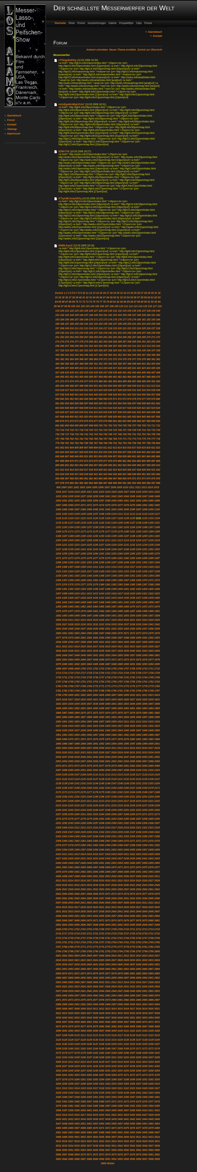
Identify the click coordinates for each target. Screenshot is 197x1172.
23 (128, 293)
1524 (151, 620)
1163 (126, 527)
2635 (83, 911)
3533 (64, 1145)
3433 (77, 1119)
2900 (145, 977)
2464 (77, 867)
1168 (157, 527)
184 (158, 319)
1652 (101, 655)
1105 (83, 514)
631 (86, 412)
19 (114, 293)
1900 (58, 721)
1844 (132, 703)
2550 (83, 889)
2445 (64, 863)
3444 (145, 1119)
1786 (89, 690)
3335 (101, 1092)
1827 (132, 699)
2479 (64, 871)
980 (72, 483)
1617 (95, 646)
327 (105, 350)
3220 (126, 1061)
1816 (64, 699)
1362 (95, 580)
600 (149, 403)
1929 (132, 726)
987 (105, 483)
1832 (58, 703)
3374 (132, 1101)
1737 (101, 677)
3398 (70, 1110)
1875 (114, 712)
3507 (114, 1137)
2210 (83, 801)
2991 (77, 1004)
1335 (138, 571)
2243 (77, 810)
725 (115, 430)
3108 (64, 1035)
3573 (101, 1154)
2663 (151, 916)
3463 (157, 1123)
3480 (157, 1128)
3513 (151, 1137)
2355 (138, 836)
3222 (138, 1061)
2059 (95, 761)
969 (125, 478)
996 (149, 483)
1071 (83, 505)
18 (111, 293)
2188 (157, 792)
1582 (89, 637)
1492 (58, 615)
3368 (95, 1101)
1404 (145, 589)
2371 (132, 841)
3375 (138, 1101)
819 (144, 447)
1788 (101, 690)
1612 (64, 646)
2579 (157, 894)
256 (81, 337)
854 (100, 456)
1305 (58, 567)
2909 (95, 982)
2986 (151, 999)
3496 (151, 1132)
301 (86, 346)
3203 (126, 1057)
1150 (151, 522)
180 (139, 319)
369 (96, 359)
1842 (120, 703)
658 (110, 416)
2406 (138, 849)
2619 (89, 907)
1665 (77, 659)
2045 (114, 757)
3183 (108, 1052)
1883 (58, 717)
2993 (89, 1004)
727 (125, 430)
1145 (120, 522)
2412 (70, 854)
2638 (101, 911)
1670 (108, 659)
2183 (126, 792)
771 (125, 438)
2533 (83, 885)
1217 (145, 540)
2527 (151, 880)
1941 (101, 730)
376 (129, 359)
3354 (114, 1097)
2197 (108, 796)
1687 (108, 664)
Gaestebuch (14, 115)
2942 (89, 991)
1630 (70, 650)
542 (81, 394)
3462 (151, 1123)
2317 (114, 827)
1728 (151, 673)
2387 (126, 845)
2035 (157, 752)
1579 (70, 637)
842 (149, 452)
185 (57, 323)
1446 (89, 602)
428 (62, 372)
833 (105, 452)
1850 (64, 708)
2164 (114, 788)
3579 (138, 1154)
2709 (120, 929)
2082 (132, 765)
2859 (101, 969)
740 (81, 434)
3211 (70, 1061)
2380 (83, 845)
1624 (138, 646)
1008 (113, 487)
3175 (58, 1052)
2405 (132, 849)
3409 (138, 1110)
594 (120, 403)
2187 (151, 792)
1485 (120, 611)
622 (149, 408)
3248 (89, 1070)
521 (86, 390)
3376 (145, 1101)
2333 (108, 832)
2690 (108, 924)
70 (77, 301)
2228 (89, 805)
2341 (157, 832)
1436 (132, 597)
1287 (157, 558)
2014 (132, 748)
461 (115, 376)
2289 (151, 818)
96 (58, 306)
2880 (126, 973)
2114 (120, 774)
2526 (145, 880)
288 (129, 341)
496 (72, 385)
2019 (58, 752)
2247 (101, 810)
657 (105, 416)
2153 (151, 783)
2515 (77, 880)
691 (57, 425)
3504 (95, 1137)
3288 (126, 1079)
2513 (64, 880)
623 (153, 408)
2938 (64, 991)
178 (129, 319)
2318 (120, 827)
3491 (120, 1132)
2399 (95, 849)
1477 (70, 611)
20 (118, 293)
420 (129, 368)
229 (57, 332)
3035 (138, 1013)
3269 (114, 1075)
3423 (120, 1114)
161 (153, 315)
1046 (138, 496)
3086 (138, 1026)
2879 (120, 973)
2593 (138, 898)
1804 (95, 695)
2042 (95, 757)
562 (72, 399)
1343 (83, 575)
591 (105, 403)
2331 (95, 832)
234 (81, 332)
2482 (83, 871)
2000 (151, 743)
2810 (114, 955)
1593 (157, 637)
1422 (151, 593)
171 (96, 319)
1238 (64, 549)
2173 (64, 792)
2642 (126, 911)
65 (59, 301)
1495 (77, 615)
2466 (89, 867)
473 (67, 381)
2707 (108, 929)
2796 (132, 951)
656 (100, 416)
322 (81, 350)
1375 (70, 584)
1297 (114, 562)
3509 (126, 1137)
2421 (126, 854)
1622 (126, 646)
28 (145, 293)
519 (76, 390)
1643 (151, 650)
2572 (114, 894)
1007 (107, 487)
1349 (120, 575)
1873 (101, 712)
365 (76, 359)
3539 (101, 1145)
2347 (89, 836)
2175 (77, 792)
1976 (108, 739)
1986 (64, 743)
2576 (138, 894)
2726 (120, 933)
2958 (83, 995)
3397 (64, 1110)
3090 (58, 1030)
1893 (120, 717)
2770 (77, 946)
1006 (101, 487)
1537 (126, 624)
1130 (132, 518)
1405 (151, 589)
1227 (101, 544)
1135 (58, 522)
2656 (108, 916)
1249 (132, 549)
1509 (58, 620)
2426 (157, 854)
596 (129, 403)
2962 (108, 995)
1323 (64, 571)
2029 (120, 752)
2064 (126, 761)
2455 (126, 863)
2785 (64, 951)
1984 (157, 739)
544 (91, 394)
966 (110, 478)
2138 (58, 783)
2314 (95, 827)
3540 (108, 1145)
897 (96, 465)
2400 (101, 849)
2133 (132, 779)
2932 (132, 986)
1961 (120, 735)
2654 (95, 916)
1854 (89, 708)
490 (149, 381)
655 (96, 416)
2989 (64, 1004)
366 (81, 359)
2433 (95, 858)
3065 (114, 1022)
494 (62, 385)
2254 (145, 810)
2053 (58, 761)
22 (125, 293)
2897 (126, 977)
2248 (108, 810)
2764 (145, 942)
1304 (157, 562)
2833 (151, 960)
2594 (145, 898)
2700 (64, 929)
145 (76, 315)
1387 (145, 584)
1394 (83, 589)
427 (57, 372)
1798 (58, 695)
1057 (101, 500)
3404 (108, 1110)
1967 (157, 735)
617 (125, 408)
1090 (95, 509)
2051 (151, 757)
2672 (101, 920)
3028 (95, 1013)
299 (76, 346)
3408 (132, 1110)
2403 (120, 849)
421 (134, 368)
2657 (114, 916)
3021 (157, 1008)
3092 (70, 1030)
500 (91, 385)
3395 (157, 1105)
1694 (151, 664)
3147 (95, 1044)
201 (134, 323)
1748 (64, 681)
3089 (157, 1026)
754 (149, 434)
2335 (120, 832)
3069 (138, 1022)
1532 (95, 624)
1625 (145, 646)
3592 (114, 1159)
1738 (108, 677)
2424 (145, 854)
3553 (83, 1150)
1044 (126, 496)
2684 (70, 924)
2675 (120, 920)
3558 (114, 1150)
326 (100, 350)
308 (120, 346)
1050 (58, 500)
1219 (157, 540)
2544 (151, 885)
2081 (126, 765)
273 (57, 341)
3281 (83, 1079)
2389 (138, 845)
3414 (64, 1114)
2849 (145, 964)
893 (76, 465)
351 (115, 355)
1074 (101, 505)
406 (62, 368)
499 (86, 385)
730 (139, 430)
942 (100, 474)
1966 (151, 735)
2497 (70, 876)
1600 (95, 642)
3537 (89, 1145)
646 (158, 412)
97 (62, 306)
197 (115, 323)
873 (86, 461)
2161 (95, 788)
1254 (58, 553)
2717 (64, 933)
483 (115, 381)
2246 (95, 810)
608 (81, 408)
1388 (151, 584)
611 (96, 408)
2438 (126, 858)
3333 (89, 1092)
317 (57, 350)
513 (153, 385)
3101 (126, 1030)
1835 (77, 703)
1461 (77, 606)
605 (67, 408)
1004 (88, 487)
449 (57, 376)
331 (125, 350)
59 (145, 297)
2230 (101, 805)
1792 (126, 690)
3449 (70, 1123)
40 (80, 297)
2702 (77, 929)
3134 (120, 1039)
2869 (58, 973)
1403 (138, 589)
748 (120, 434)
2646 (151, 911)
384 (62, 363)
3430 (58, 1119)
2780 (138, 946)
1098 (145, 509)
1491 (157, 611)
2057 (83, 761)
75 (94, 301)
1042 (114, 496)
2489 (126, 871)
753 (144, 434)
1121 (77, 518)
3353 (108, 1097)
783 (76, 443)
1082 (151, 505)
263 (115, 337)
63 (159, 297)
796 (139, 443)
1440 (157, 597)
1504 (132, 615)
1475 (58, 611)
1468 (120, 606)
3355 (120, 1097)
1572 (132, 633)
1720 (101, 673)
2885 (157, 973)
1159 (101, 527)
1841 (114, 703)
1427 (77, 597)
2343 (64, 836)
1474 (157, 606)
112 (131, 306)
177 (125, 319)
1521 (132, 620)
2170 (151, 788)
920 (100, 469)
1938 (83, 730)
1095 (126, 509)
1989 (83, 743)
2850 (151, 964)
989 (115, 483)
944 (110, 474)
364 (72, 359)
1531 (89, 624)
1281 (120, 558)
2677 (132, 920)
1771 (101, 686)
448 (158, 372)
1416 (114, 593)
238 (100, 332)
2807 (95, 955)
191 (86, 323)
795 (134, 443)
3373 (126, 1101)
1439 (151, 597)
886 (149, 461)
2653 (89, 916)
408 (72, 368)
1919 (70, 726)
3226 (58, 1066)
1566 (95, 633)
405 (57, 368)
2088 (64, 770)
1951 (58, 735)
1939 (89, 730)
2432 (89, 858)
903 (125, 465)
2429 (70, 858)
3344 (157, 1092)
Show (72, 23)
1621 (120, 646)
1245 (108, 549)
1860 (126, 708)
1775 (126, 686)
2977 (95, 999)
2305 (145, 823)
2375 (157, 841)
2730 (145, 933)
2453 (114, 863)
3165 (101, 1048)
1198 (132, 536)
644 (149, 412)
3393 (145, 1105)
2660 (132, 916)
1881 (151, 712)
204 (149, 323)
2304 (138, 823)
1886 (77, 717)
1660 (151, 655)
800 (158, 443)
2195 (95, 796)
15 (101, 293)
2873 (83, 973)
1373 (58, 584)
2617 (77, 907)
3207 (151, 1057)
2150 (132, 783)
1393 (77, 589)
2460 (157, 863)
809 (96, 447)
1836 (83, 703)
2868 (157, 969)
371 (105, 359)
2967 (138, 995)
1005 (94, 487)
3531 (157, 1141)
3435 (89, 1119)
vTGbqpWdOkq (67, 60)
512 (149, 385)
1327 (89, 571)
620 (139, 408)
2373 (145, 841)
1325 (77, 571)
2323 (151, 827)
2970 (157, 995)
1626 (151, 646)
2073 (77, 765)
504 (110, 385)
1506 (145, 615)
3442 (132, 1119)
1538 (132, 624)
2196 (101, 796)
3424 (126, 1114)
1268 (145, 553)
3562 (138, 1150)
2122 (64, 779)
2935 (151, 986)
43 (90, 297)
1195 (114, 536)
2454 (120, 863)
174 (110, 319)
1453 (132, 602)
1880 (145, 712)
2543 (145, 885)
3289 (132, 1079)
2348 (95, 836)
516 (62, 390)
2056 (77, 761)
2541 (132, 885)
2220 (145, 801)
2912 (114, 982)
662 (129, 416)
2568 (89, 894)
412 (91, 368)
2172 (58, 792)
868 (62, 461)
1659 (145, 655)
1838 (95, 703)
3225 (157, 1061)
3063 (101, 1022)
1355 (157, 575)
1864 (151, 708)
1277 (95, 558)
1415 (108, 593)
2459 (151, 863)
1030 (145, 491)
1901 (64, 721)
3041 (70, 1017)
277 (76, 341)
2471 (120, 867)
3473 (114, 1128)
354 (129, 355)
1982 (145, 739)
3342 (145, 1092)
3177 (70, 1052)
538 (62, 394)
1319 (145, 567)
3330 (70, 1092)
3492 (126, 1132)
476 (81, 381)
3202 (120, 1057)
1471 (138, 606)
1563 (77, 633)
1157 (89, 527)
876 (100, 461)
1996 (126, 743)
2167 (132, 788)
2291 (58, 823)
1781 (58, 690)
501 (96, 385)
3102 (132, 1030)
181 (144, 319)
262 (110, 337)
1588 (126, 637)
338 (158, 350)
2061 (108, 761)
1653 (108, 655)
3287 (120, 1079)
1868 (70, 712)
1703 (101, 668)
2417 (101, 854)
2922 (70, 986)
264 (120, 337)
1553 (120, 628)
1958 (101, 735)
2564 (64, 894)
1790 (114, 690)
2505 (120, 876)
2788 (83, 951)
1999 (145, 743)
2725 (114, 933)
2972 (64, 999)
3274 (145, 1075)
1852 (77, 708)
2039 (77, 757)
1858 (114, 708)
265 (125, 337)
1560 (58, 633)
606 (72, 408)
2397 (83, 849)
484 (120, 381)
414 (100, 368)
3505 (101, 1137)
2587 (101, 898)
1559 (157, 628)
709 (144, 425)
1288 (58, 562)
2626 (132, 907)
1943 (114, 730)
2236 (138, 805)
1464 (95, 606)
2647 (157, 911)
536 (158, 390)
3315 (83, 1088)
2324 (157, 827)
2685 (77, 924)
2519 (101, 880)
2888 (70, 977)
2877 (108, 973)
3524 (114, 1141)
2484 (95, 871)
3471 (101, 1128)
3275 (151, 1075)
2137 (157, 779)
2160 (89, 788)
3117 (120, 1035)
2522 (120, 880)
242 (120, 332)
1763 (157, 681)
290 (139, 341)
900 (110, 465)
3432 (70, 1119)
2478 (58, 871)
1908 (108, 721)
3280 (77, 1079)
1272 (64, 558)
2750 (58, 942)
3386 (101, 1105)
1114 (138, 514)
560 (62, 399)
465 (134, 376)
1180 (126, 531)
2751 (64, 942)
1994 (114, 743)
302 (91, 346)
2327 (70, 832)
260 (100, 337)
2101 (145, 770)
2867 (151, 969)
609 (86, 408)
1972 (83, 739)
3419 (95, 1114)
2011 (114, 748)
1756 (114, 681)
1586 (114, 637)
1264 (120, 553)
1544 (64, 628)
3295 (64, 1083)
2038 (70, 757)
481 (105, 381)
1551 (108, 628)
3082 (114, 1026)
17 (107, 293)
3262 (70, 1075)
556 (149, 394)
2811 (120, 955)
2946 (114, 991)
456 (91, 376)
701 (105, 425)
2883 (145, 973)
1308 (77, 567)
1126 (108, 518)
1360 (83, 580)
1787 (95, 690)
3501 (77, 1137)
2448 (83, 863)
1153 (64, 527)
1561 (64, 633)
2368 (114, 841)
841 (144, 452)
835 (115, 452)
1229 (114, 544)
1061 (126, 500)
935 (67, 474)
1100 (157, 509)
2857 (89, 969)
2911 (108, 982)
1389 (157, 584)
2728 (132, 933)
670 (62, 421)
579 (153, 399)
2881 (132, 973)
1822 (101, 699)
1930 (138, 726)
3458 (126, 1123)
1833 (64, 703)
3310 (157, 1083)
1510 (64, 620)
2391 (151, 845)
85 (128, 301)
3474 (120, 1128)
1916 (157, 721)
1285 (145, 558)
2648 (58, 916)
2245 (89, 810)
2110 (95, 774)
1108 (101, 514)
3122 (151, 1035)
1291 (77, 562)
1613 (70, 646)
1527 (64, 624)
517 (67, 390)
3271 (126, 1075)
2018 (157, 748)
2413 (77, 854)
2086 (157, 765)
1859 (120, 708)
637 (115, 412)
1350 (126, 575)
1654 (114, 655)
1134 (157, 518)
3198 (95, 1057)
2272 (151, 814)
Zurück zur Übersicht (149, 49)
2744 (126, 938)
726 (120, 430)
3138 (145, 1039)
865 (153, 456)
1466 (108, 606)
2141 (77, 783)
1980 (132, 739)
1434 (120, 597)
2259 (70, 814)
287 (125, 341)
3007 (70, 1008)
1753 (95, 681)
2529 (58, 885)
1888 (89, 717)
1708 (132, 668)
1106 (89, 514)
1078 (126, 505)
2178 (95, 792)
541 (76, 394)
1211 (108, 540)
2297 (95, 823)
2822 (83, 960)
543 (86, 394)
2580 (58, 898)
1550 (101, 628)
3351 (95, 1097)
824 (62, 452)
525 (105, 390)
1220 (58, 544)
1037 (83, 496)
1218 (151, 540)
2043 (101, 757)
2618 (83, 907)
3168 (120, 1048)
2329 (83, 832)
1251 (145, 549)
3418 (89, 1114)
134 (129, 310)
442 (129, 372)
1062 (132, 500)
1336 (145, 571)
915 (76, 469)
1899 (157, 717)
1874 (108, 712)
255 (76, 337)
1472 (145, 606)
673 (76, 421)
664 (139, 416)
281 (96, 341)
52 (121, 297)
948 (129, 474)
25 (135, 293)
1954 (77, 735)
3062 (95, 1022)
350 (110, 355)
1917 (58, 726)
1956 (89, 735)
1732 (70, 677)
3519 (83, 1141)
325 (96, 350)
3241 (151, 1066)
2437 (120, 858)
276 (72, 341)
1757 (120, 681)
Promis (81, 23)
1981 (138, 739)
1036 (77, 496)
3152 (126, 1044)
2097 (120, 770)
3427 (145, 1114)
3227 (64, 1066)
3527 (132, 1141)
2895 (114, 977)
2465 (83, 867)
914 (72, 469)
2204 (151, 796)
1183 (145, 531)
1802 (83, 695)
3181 (95, 1052)
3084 (126, 1026)
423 (144, 368)
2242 (70, 810)
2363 (83, 841)
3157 (157, 1044)
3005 (58, 1008)
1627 (157, 646)
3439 (114, 1119)
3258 (151, 1070)
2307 (157, 823)
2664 (157, 916)
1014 (150, 487)
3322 (126, 1088)
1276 (89, 558)
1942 (108, 730)
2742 (114, 938)
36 (66, 297)
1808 (120, 695)
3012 (101, 1008)
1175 (95, 531)
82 (118, 301)
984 (91, 483)
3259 (157, 1070)
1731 (64, 677)
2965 (126, 995)
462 (120, 376)
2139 (64, 783)
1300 (132, 562)
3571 (89, 1154)
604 (62, 408)
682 (120, 421)
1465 (101, 606)
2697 (151, 924)
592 (110, 403)
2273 (157, 814)
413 (96, 368)
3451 (83, 1123)
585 (76, 403)
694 (72, 425)
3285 (108, 1079)
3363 (64, 1101)
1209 (95, 540)
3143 (70, 1044)
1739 (114, 677)
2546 (58, 889)
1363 (101, 580)
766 (100, 438)
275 (67, 341)
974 (149, 478)
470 (158, 376)
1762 (151, 681)
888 (158, 461)
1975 (101, 739)
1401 (126, 589)
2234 (126, 805)
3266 (95, 1075)
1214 (126, 540)
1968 (58, 739)
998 (158, 483)
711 (153, 425)
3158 (58, 1048)
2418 (108, 854)
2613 (157, 902)
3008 (77, 1008)
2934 (145, 986)
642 (139, 412)
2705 (95, 929)
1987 (70, 743)
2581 (64, 898)
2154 (157, 783)
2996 (108, 1004)
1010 (125, 487)
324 (91, 350)
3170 (132, 1048)
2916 (138, 982)
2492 (145, 871)
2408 (151, 849)
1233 (138, 544)
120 (62, 310)
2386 (120, 845)
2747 (145, 938)
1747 (58, 681)
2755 (89, 942)
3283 (95, 1079)
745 (105, 434)
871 (76, 461)
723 (105, 430)
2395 (70, 849)
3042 (77, 1017)
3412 (157, 1110)
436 (100, 372)
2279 (89, 818)
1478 (77, 611)
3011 (95, 1008)
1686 (101, 664)
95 (55, 306)
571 (115, 399)
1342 (77, 575)
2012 (120, 748)
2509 (145, 876)
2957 (77, 995)
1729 (157, 673)
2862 (120, 969)
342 (72, 355)
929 (144, 469)
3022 (58, 1013)
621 (144, 408)
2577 (145, 894)
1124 (95, 518)
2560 (145, 889)
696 (81, 425)
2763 (138, 942)
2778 (126, 946)
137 (144, 310)
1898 (151, 717)
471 (57, 381)
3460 (138, 1123)
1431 (101, 597)
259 (96, 337)
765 (96, 438)
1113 (132, 514)
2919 (157, 982)
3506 (108, 1137)
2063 (120, 761)
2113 (114, 774)
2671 (95, 920)
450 (62, 376)
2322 (145, 827)
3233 (101, 1066)
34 (59, 297)
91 (149, 301)
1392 (70, 589)
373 (115, 359)
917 (86, 469)
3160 (70, 1048)
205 (153, 323)
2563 (58, 894)
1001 (70, 487)
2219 (138, 801)
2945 (108, 991)
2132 (126, 779)
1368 (132, 580)
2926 (95, 986)
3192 (58, 1057)
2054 (64, 761)
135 (134, 310)
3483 (70, 1132)
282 (100, 341)
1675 (138, 659)
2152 (145, 783)
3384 (89, 1105)
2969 (151, 995)
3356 (126, 1097)
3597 (145, 1159)
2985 (145, 999)
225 (144, 328)
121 (67, 310)
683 (125, 421)
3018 (138, 1008)
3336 (108, 1092)
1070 (77, 505)
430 (72, 372)
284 (110, 341)
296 (62, 346)
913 (67, 469)
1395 (89, 589)
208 (62, 328)
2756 (95, 942)
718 (81, 430)
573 (125, 399)
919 (96, 469)
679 (105, 421)
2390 (145, 845)
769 (115, 438)
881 (125, 461)
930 (149, 469)
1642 (145, 650)
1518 (114, 620)
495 (67, 385)
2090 (77, 770)
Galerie (113, 23)
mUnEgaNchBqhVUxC (71, 104)
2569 (95, 894)
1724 (126, 673)
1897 (145, 717)
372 (110, 359)
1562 (70, 633)
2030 (126, 752)
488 (139, 381)
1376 (77, 584)
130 (110, 310)
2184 (132, 792)
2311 (77, 827)
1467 (114, 606)
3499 (64, 1137)
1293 (89, 562)
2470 (114, 867)
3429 (157, 1114)
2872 (77, 973)
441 (125, 372)
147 (86, 315)
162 (158, 315)
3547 (151, 1145)
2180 (108, 792)
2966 (132, 995)
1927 (120, 726)
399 (134, 363)
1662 (58, 659)
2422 (132, 854)
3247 (83, 1070)
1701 (89, 668)
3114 (101, 1035)
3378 (157, 1101)
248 (149, 332)
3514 (157, 1137)
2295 (83, 823)
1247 (120, 549)
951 (144, 474)
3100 (120, 1030)
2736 (77, 938)
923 (115, 469)
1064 (145, 500)
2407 (145, 849)
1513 (83, 620)
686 (139, 421)
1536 (120, 624)
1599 (89, 642)
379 (144, 359)
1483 (108, 611)
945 (115, 474)
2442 (151, 858)
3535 (77, 1145)
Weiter (111, 1163)
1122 (83, 518)
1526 (58, 624)
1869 (77, 712)
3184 (114, 1052)
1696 (58, 668)
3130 (95, 1039)
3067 (126, 1022)
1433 (114, 597)
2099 (132, 770)
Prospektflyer (126, 23)
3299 (89, 1083)
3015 (120, 1008)
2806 (89, 955)
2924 (83, 986)
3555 (95, 1150)
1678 (157, 659)
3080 (101, 1026)
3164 (95, 1048)
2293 (70, 823)
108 (111, 306)
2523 (126, 880)
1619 (108, 646)
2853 (64, 969)
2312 (83, 827)
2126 (89, 779)
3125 (64, 1039)
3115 (108, 1035)
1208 (89, 540)
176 (120, 319)
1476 (64, 611)
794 (129, 443)
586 (81, 403)
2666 (64, 920)
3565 (157, 1150)
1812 (145, 695)
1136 (64, 522)
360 (158, 355)
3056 (58, 1022)
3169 (126, 1048)
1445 (83, 602)
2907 (83, 982)
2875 (95, 973)
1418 (126, 593)
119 (57, 310)
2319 (126, 827)
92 (152, 301)
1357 (64, 580)
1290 (70, 562)
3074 (64, 1026)
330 (120, 350)
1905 (89, 721)
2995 (101, 1004)
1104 (77, 514)
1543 (58, 628)
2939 (70, 991)
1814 (157, 695)
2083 (138, 765)
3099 (114, 1030)
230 (62, 332)
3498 (58, 1137)
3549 (58, 1150)
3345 (58, 1097)
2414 (83, 854)
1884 (64, 717)
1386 (138, 584)
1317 (132, 567)
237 (96, 332)
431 (76, 372)
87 (135, 301)
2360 (64, 841)
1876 (120, 712)
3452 (89, 1123)
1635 (101, 650)
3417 (83, 1114)
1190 (83, 536)
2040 (83, 757)
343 (76, 355)
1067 (58, 505)
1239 (70, 549)
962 (91, 478)
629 (76, 412)
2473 (132, 867)
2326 (64, 832)
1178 (114, 531)
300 (81, 346)
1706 (120, 668)
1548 (89, 628)
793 (125, 443)
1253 (157, 549)
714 (62, 430)
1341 (70, 575)
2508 (138, 876)
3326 (151, 1088)
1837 (89, 703)
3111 (83, 1035)
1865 (157, 708)
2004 (70, 748)
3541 (114, 1145)
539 (67, 394)
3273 (138, 1075)
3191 (157, 1052)
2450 (95, 863)
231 (67, 332)
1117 (157, 514)
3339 (126, 1092)
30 (152, 293)
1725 (132, 673)
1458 (58, 606)
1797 (157, 690)
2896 (120, 977)
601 (153, 403)
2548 (70, 889)
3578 (132, 1154)
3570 (83, 1154)
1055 (89, 500)
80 (111, 301)
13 (94, 293)
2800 (157, 951)
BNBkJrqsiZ (65, 245)
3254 (126, 1070)
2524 (132, 880)
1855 (95, 708)
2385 (114, 845)
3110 (77, 1035)
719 (86, 430)
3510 (132, 1137)
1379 (95, 584)
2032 (138, 752)
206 (158, 323)
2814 (138, 955)
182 (149, 319)
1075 (108, 505)
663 (134, 416)
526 (110, 390)
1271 (58, 558)
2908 (89, 982)
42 (87, 297)
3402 (95, 1110)
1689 (120, 664)
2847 (132, 964)
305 (105, 346)
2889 (77, 977)
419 (125, 368)
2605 (108, 902)
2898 (132, 977)
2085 (151, 765)
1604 (120, 642)
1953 (70, 735)
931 (153, 469)
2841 (95, 964)
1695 (157, 664)
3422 (114, 1114)
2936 (157, 986)
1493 (64, 615)
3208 (157, 1057)
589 (96, 403)
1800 (70, 695)
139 (153, 310)
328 (110, 350)
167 (76, 319)
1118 (58, 518)
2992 (83, 1004)
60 (149, 297)
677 (96, 421)
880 (120, 461)
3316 (89, 1088)
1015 (156, 487)
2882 (138, 973)
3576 (120, 1154)
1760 (138, 681)
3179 (83, 1052)
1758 (126, 681)
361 (57, 359)
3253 (120, 1070)
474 (72, 381)
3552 (77, 1150)
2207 (64, 801)
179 (134, 319)
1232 (132, 544)
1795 (145, 690)
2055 (70, 761)
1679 (58, 664)
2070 (58, 765)
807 (86, 447)
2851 (157, 964)
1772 (108, 686)
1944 (120, 730)
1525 (157, 620)
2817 (157, 955)
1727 (145, 673)
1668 (95, 659)
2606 (114, 902)
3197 (89, 1057)
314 (149, 346)
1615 (83, 646)
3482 (64, 1132)
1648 (77, 655)
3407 (126, 1110)
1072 (89, 505)
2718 (70, 933)
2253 (138, 810)
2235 (132, 805)
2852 (58, 969)
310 (129, 346)
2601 (83, 902)
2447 (77, 863)
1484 (114, 611)
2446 (70, 863)
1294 (95, 562)
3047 (108, 1017)
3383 (83, 1105)
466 (139, 376)
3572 (95, 1154)
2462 (64, 867)
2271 (145, 814)
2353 (126, 836)
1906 (95, 721)
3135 (126, 1039)
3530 (151, 1141)
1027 (126, 491)
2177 (89, 792)
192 (91, 323)
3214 (89, 1061)
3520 (89, 1141)
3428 (151, 1114)
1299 (126, 562)
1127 (114, 518)
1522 (138, 620)
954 (158, 474)
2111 (101, 774)
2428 (64, 858)
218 (110, 328)
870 (72, 461)
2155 (58, 788)
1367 (126, 580)
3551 (70, 1150)
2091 (83, 770)
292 (149, 341)
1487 (132, 611)
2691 (114, 924)
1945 (126, 730)
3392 (138, 1105)
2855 (77, 969)
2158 (77, 788)
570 (110, 399)
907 (144, 465)
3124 (58, 1039)
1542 (157, 624)
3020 (151, 1008)
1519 (120, 620)
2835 (58, 964)
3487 (95, 1132)
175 (115, 319)
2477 (157, 867)
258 (91, 337)
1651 (95, 655)
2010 (108, 748)
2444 (58, 863)
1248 (126, 549)
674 (81, 421)
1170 (64, 531)
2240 (58, 810)
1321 (157, 567)
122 (72, 310)
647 (57, 416)
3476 (132, 1128)
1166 (145, 527)
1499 (101, 615)
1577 (58, 637)
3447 (58, 1123)
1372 (157, 580)
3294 (58, 1083)
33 (56, 297)
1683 (83, 664)
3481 (58, 1132)
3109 (70, 1035)
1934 (58, 730)
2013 (126, 748)
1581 (83, 637)
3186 (126, 1052)
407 (67, 368)
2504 (114, 876)
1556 (138, 628)
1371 (151, 580)
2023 (83, 752)
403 (153, 363)
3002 (145, 1004)
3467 (77, 1128)
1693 (145, 664)
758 (62, 438)
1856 (101, 708)
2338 (138, 832)
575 (134, 399)
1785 (83, 690)
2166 (126, 788)
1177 (108, 531)
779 (57, 443)
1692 (138, 664)
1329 (101, 571)
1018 (70, 491)
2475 (145, 867)
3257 (145, 1070)
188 (72, 323)
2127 (95, 779)
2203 (145, 796)
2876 (101, 973)
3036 (145, 1013)
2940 (77, 991)
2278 (83, 818)
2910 (101, 982)
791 (115, 443)
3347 (70, 1097)
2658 (120, 916)
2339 (145, 832)
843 (153, 452)
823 (57, 452)
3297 (77, 1083)
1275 (83, 558)
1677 (151, 659)
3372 (120, 1101)
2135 (145, 779)
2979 (108, 999)
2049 (138, 757)
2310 (70, 827)
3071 (151, 1022)
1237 (58, 549)
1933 (157, 726)
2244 (83, 810)
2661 (138, 916)
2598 (64, 902)
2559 (138, 889)
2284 (120, 818)
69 (73, 301)
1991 (95, 743)
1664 (70, 659)
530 (129, 390)
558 (158, 394)
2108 (83, 774)
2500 (89, 876)
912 (62, 469)
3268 (108, 1075)
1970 (70, 739)
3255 (132, 1070)
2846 (126, 964)
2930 (120, 986)
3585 (70, 1159)
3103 (138, 1030)
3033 (126, 1013)
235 (86, 332)
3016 (126, 1008)
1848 (157, 703)
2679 (145, 920)
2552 (95, 889)
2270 (138, 814)
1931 (145, 726)
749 (125, 434)
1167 (151, 527)
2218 (132, 801)
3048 (114, 1017)
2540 (126, 885)
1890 (101, 717)
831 (96, 452)
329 (115, 350)
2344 (70, 836)
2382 (95, 845)
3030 (108, 1013)
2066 (138, 761)
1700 (83, 668)
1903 (77, 721)
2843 (108, 964)
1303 (151, 562)
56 (135, 297)
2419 (114, 854)
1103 (70, 514)
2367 (108, 841)
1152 (58, 527)
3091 (64, 1030)
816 (129, 447)
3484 (77, 1132)
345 (86, 355)
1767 (77, 686)
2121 (58, 779)
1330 (108, 571)
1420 (138, 593)
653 (86, 416)
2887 (64, 977)
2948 (126, 991)
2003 (64, 748)
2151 (138, 783)
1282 (126, 558)
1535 (114, 624)
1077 (120, 505)
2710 (126, 929)
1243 (95, 549)
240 (110, 332)
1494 (70, 615)
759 (67, 438)
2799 (151, 951)
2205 (157, 796)
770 (120, 438)
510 (139, 385)
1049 (157, 496)
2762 (132, 942)
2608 (126, 902)
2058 (89, 761)
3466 (70, 1128)
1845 (138, 703)
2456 (132, 863)
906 (139, 465)
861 (134, 456)
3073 (58, 1026)
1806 (108, 695)
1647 (70, 655)
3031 (114, 1013)
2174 (70, 792)
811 (105, 447)
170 (91, 319)
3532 (58, 1145)
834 (110, 452)
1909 (114, 721)
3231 (89, 1066)
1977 (114, 739)
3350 (89, 1097)
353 (125, 355)
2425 (151, 854)
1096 (132, 509)
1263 (114, 553)
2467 (95, 867)
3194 (70, 1057)
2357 (151, 836)
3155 (145, 1044)
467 (144, 376)
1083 (157, 505)
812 (110, 447)
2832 (145, 960)
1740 (120, 677)
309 (125, 346)
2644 (138, 911)
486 (129, 381)
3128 (83, 1039)
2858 (95, 969)
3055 (157, 1017)
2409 (157, 849)
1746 (157, 677)
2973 (70, 999)
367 (86, 359)
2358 (157, 836)
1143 (108, 522)
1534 (108, 624)
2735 (70, 938)
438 (110, 372)
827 (76, 452)
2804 (77, 955)
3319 (108, 1088)
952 (149, 474)
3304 (120, 1083)
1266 (132, 553)
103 (87, 306)
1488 (138, 611)
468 (149, 376)
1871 (89, 712)
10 (83, 293)
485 (125, 381)
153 (115, 315)
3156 (151, 1044)
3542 (120, 1145)
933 (57, 474)
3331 (77, 1092)
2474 (138, 867)
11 (87, 293)
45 (97, 297)
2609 (132, 902)
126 (91, 310)
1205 (70, 540)
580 (158, 399)
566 (91, 399)
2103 (157, 770)
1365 (114, 580)
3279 (70, 1079)
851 (86, 456)
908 (149, 465)
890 (62, 465)
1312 (101, 567)
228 (158, 328)
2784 (58, 951)
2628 (145, 907)
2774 (101, 946)
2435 (108, 858)
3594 (126, 1159)
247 (144, 332)
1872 (95, 712)
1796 (151, 690)
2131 (120, 779)
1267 (138, 553)
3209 (58, 1061)
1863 (145, 708)
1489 (145, 611)
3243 (58, 1070)
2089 (70, 770)
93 (155, 301)
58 (142, 297)
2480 (70, 871)
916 (81, 469)
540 (72, 394)
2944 (101, 991)
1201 (151, 536)
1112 (126, 514)
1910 (120, 721)
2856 (83, 969)
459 (105, 376)
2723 (101, 933)
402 (149, 363)
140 (158, 310)
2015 (138, 748)
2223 (58, 805)
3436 (95, 1119)
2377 (64, 845)
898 (100, 465)
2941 (83, 991)
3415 (70, 1114)
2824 (95, 960)
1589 (132, 637)
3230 (83, 1066)
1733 (77, 677)
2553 (101, 889)
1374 (64, 584)
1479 (83, 611)
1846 (145, 703)
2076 (95, 765)
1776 (132, 686)
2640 (114, 911)
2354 (132, 836)
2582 (70, 898)
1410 (77, 593)
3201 (114, 1057)
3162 (83, 1048)
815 (125, 447)
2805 (83, 955)
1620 (114, 646)
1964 (138, 735)
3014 (114, 1008)
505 (115, 385)
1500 (108, 615)
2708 (114, 929)
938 (81, 474)
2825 (101, 960)
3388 (114, 1105)
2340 (151, 832)
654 (91, 416)
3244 (64, 1070)
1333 (126, 571)
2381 (89, 845)
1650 (89, 655)
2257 (58, 814)
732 (149, 430)
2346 (83, 836)
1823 (108, 699)
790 (110, 443)
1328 (95, 571)
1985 (58, 743)
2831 (138, 960)
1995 (120, 743)
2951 (145, 991)
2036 (58, 757)
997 (153, 483)
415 (105, 368)
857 (115, 456)
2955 (64, 995)
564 (81, 399)
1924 (101, 726)
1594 (58, 642)
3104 (145, 1030)
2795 (126, 951)
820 (149, 447)
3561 (132, 1150)
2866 (145, 969)
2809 (108, 955)
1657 (132, 655)
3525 (120, 1141)
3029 (101, 1013)
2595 (151, 898)
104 (92, 306)
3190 (151, 1052)
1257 (77, 553)
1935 (64, 730)
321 (76, 350)
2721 (89, 933)
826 (72, 452)
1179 (120, 531)
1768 (83, 686)
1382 (114, 584)
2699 (58, 929)
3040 (64, 1017)
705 (125, 425)
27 (142, 293)
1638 (120, 650)
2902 (157, 977)
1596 (70, 642)
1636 (108, 650)
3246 (77, 1070)
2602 (89, 902)
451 (67, 376)
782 (72, 443)
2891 (89, 977)
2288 (145, 818)
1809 (126, 695)
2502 (101, 876)
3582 (157, 1154)
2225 (70, 805)
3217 (108, 1061)
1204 (64, 540)
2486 (108, 871)
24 (131, 293)
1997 (132, 743)
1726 (138, 673)
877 (105, 461)
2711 (132, 929)
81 (114, 301)
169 (86, 319)
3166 (108, 1048)
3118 (126, 1035)
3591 (108, 1159)
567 (96, 399)
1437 (138, 597)
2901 (151, 977)
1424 (58, 597)
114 (140, 306)
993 (134, 483)
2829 (126, 960)
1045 (132, 496)
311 (134, 346)
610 (91, 408)
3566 (58, 1154)
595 (125, 403)
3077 (83, 1026)
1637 (114, 650)
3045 (95, 1017)
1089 (89, 509)
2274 (58, 818)
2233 (120, 805)
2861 (114, 969)
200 (129, 323)
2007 (89, 748)
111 (126, 306)
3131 (101, 1039)
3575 (114, 1154)
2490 (132, 871)
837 (125, 452)
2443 (157, 858)
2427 (58, 858)
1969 (64, 739)
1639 (126, 650)
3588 (89, 1159)
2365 (95, 841)
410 (81, 368)
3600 (104, 1163)
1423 (157, 593)
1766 (70, 686)
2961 (101, 995)
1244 (101, 549)
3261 (64, 1075)
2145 (101, 783)
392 (100, 363)
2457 (138, 863)
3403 (101, 1110)
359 (153, 355)
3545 (138, 1145)
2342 (58, 836)
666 (149, 416)
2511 (157, 876)
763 (86, 438)
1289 (64, 562)
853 (96, 456)
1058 (108, 500)
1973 (89, 739)
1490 (151, 611)
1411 (83, 593)
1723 (120, 673)
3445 (151, 1119)
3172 (145, 1048)
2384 (108, 845)
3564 (151, 1150)
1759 (132, 681)
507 (125, 385)
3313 (70, 1088)
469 (153, 376)
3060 (83, 1022)
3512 (145, 1137)
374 (120, 359)
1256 (70, 553)
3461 (145, 1123)
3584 (64, 1159)
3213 (83, 1061)
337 (153, 350)
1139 (83, 522)
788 (100, 443)
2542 (138, 885)
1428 (83, 597)
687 (144, 421)
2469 (108, 867)
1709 (138, 668)
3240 (145, 1066)
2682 (58, 924)
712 (158, 425)
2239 (157, 805)
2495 (58, 876)
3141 (58, 1044)
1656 (126, 655)
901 (115, 465)
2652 (83, 916)
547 (105, 394)
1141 (95, 522)
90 (145, 301)
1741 (126, 677)
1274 (77, 558)
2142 (83, 783)
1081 (145, 505)
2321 (138, 827)
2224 (64, 805)
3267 (101, 1075)
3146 (89, 1044)
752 (139, 434)
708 (139, 425)
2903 (58, 982)
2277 (77, 818)
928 (139, 469)
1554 (126, 628)
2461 (58, 867)
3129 (89, 1039)
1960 (114, 735)
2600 (77, 902)
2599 (70, 902)
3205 (138, 1057)
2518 (95, 880)
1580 (77, 637)
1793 (132, 690)
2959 (89, 995)
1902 (70, 721)
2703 (83, 929)
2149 (126, 783)
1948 (145, 730)
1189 (77, 536)
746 (110, 434)
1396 (95, 589)
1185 (157, 531)
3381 (70, 1105)
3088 (151, 1026)
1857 (108, 708)
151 (105, 315)
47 (104, 297)
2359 (58, 841)
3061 (89, 1022)
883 (134, 461)
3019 (145, 1008)
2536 (101, 885)
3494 (138, 1132)
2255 (151, 810)
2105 (64, 774)
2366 (101, 841)
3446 (157, 1119)
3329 (64, 1092)
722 (100, 430)
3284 (101, 1079)
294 (158, 341)
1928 (126, 726)
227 (153, 328)
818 (139, 447)
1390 (58, 589)
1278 (101, 558)
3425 (132, 1114)
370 (100, 359)
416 (110, 368)
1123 (89, 518)
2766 (157, 942)
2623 (114, 907)
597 (134, 403)
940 (91, 474)
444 (139, 372)
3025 (77, 1013)
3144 (77, 1044)
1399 (114, 589)
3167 (114, 1048)
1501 (114, 615)
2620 (95, 907)
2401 (108, 849)
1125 (101, 518)
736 (62, 434)
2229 (95, 805)
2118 (145, 774)
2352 (120, 836)
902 (120, 465)
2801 (58, 955)
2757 (101, 942)
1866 (58, 712)
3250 (101, 1070)
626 (62, 412)
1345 (95, 575)
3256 (138, 1070)
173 (105, 319)
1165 (138, 527)
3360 (151, 1097)
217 (105, 328)
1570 (120, 633)
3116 (114, 1035)
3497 (157, 1132)
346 (91, 355)
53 (125, 297)
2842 (101, 964)
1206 (77, 540)
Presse (148, 23)
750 (129, 434)
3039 (58, 1017)
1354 (151, 575)
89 (142, 301)
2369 (120, 841)
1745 (151, 677)
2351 (114, 836)
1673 (126, 659)
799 (153, 443)
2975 (83, 999)
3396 (58, 1110)
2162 (101, 788)
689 (153, 421)
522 (91, 390)
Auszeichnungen (97, 23)
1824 (114, 699)
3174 (157, 1048)
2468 (101, 867)
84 (125, 301)
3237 (126, 1066)
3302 (108, 1083)
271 (153, 337)
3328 (58, 1092)
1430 (95, 597)
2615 (64, 907)
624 (158, 408)
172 (100, 319)
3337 (114, 1092)
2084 (145, 765)
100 (73, 306)
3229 (77, 1066)
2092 (89, 770)
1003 (82, 487)
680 (110, 421)
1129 (126, 518)
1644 (157, 650)
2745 (132, 938)
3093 (77, 1030)
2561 (151, 889)
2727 (126, 933)
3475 (126, 1128)
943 (105, 474)
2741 (108, 938)
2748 (151, 938)
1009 (119, 487)
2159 (83, 788)
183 (153, 319)
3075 (70, 1026)
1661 (157, 655)
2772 (89, 946)
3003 (151, 1004)
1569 (114, 633)
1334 (132, 571)
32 (159, 293)
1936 (70, 730)
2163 (108, 788)
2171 (157, 788)
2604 (101, 902)
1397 (101, 589)
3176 (64, 1052)
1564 (83, 633)
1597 (77, 642)
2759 (114, 942)
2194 (89, 796)
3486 (89, 1132)
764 (91, 438)
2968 (145, 995)
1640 (132, 650)
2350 (108, 836)
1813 (151, 695)
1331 (114, 571)
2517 (89, 880)
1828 (138, 699)
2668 (77, 920)
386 (72, 363)
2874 (89, 973)
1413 (95, 593)
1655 (120, 655)
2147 (114, 783)
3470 (95, 1128)
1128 (120, 518)
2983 (132, 999)
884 (139, 461)
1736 (95, 677)
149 (96, 315)
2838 (77, 964)
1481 (95, 611)
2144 (95, 783)
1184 (151, 531)
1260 (95, 553)
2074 (83, 765)
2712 (138, 929)
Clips (139, 23)
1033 (58, 496)
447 (153, 372)
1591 (145, 637)
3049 (120, 1017)
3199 (101, 1057)
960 (81, 478)
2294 (77, 823)
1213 (120, 540)
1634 (95, 650)
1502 (120, 615)
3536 (83, 1145)
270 (149, 337)
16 (104, 293)
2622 (108, 907)
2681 (157, 920)
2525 (138, 880)
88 (138, 301)
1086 (70, 509)
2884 (151, 973)
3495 (145, 1132)
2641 (120, 911)
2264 (101, 814)
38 (73, 297)
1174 (89, 531)
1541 (151, 624)
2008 (95, 748)
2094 (101, 770)
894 (81, 465)
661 (125, 416)
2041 (89, 757)
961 (86, 478)
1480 (89, 611)
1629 (64, 650)
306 (110, 346)
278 (81, 341)
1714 (64, 673)
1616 (89, 646)
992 (129, 483)
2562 (157, 889)
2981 (120, 999)
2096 (114, 770)
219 (115, 328)
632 (91, 412)
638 (120, 412)
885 (144, 461)
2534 (89, 885)
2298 (101, 823)
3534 (70, 1145)
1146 (126, 522)
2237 (145, 805)
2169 (145, 788)
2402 (114, 849)
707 (134, 425)
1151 (157, 522)
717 (76, 430)
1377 (83, 584)
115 (145, 306)
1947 (138, 730)
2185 (138, 792)
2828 (120, 960)
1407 (58, 593)
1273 (70, 558)
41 (83, 297)
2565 (70, 894)
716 (72, 430)
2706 (101, 929)
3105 (151, 1030)
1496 (83, 615)
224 (139, 328)
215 (96, 328)
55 (131, 297)
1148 (138, 522)
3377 (151, 1101)
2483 (89, 871)
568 (100, 399)
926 (129, 469)
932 (158, 469)
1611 (58, 646)
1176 (101, 531)
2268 (126, 814)
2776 (114, 946)
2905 (70, 982)
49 (111, 297)
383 (57, 363)
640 (129, 412)
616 (120, 408)
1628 (58, 650)
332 (129, 350)
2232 (114, 805)
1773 (114, 686)
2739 (95, 938)
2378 (70, 845)
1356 (58, 580)
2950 (138, 991)
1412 (89, 593)
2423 (138, 854)
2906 (77, 982)
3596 (138, 1159)
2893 (101, 977)
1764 (58, 686)
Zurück (59, 293)
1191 (89, 536)
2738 (89, 938)
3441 (126, 1119)
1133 (151, 518)
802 (62, 447)
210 (72, 328)
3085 (132, 1026)
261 (105, 337)
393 (105, 363)
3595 (132, 1159)
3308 (145, 1083)
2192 (77, 796)
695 (76, 425)
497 (76, 385)
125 (86, 310)
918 (91, 469)
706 (129, 425)
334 (139, 350)
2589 (114, 898)
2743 (120, 938)
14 (97, 293)
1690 (126, 664)
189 (76, 323)
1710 (145, 668)
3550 (64, 1150)
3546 (145, 1145)
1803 (89, 695)
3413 (58, 1114)
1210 (101, 540)
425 (153, 368)
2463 (70, 867)
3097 (101, 1030)
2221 (151, 801)
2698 (157, 924)
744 (100, 434)
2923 (77, 986)
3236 (120, 1066)
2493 (151, 871)
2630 (157, 907)
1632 (83, 650)
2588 (108, 898)
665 (144, 416)
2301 (120, 823)
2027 (108, 752)
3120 (138, 1035)
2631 (58, 911)
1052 (70, 500)
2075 (89, 765)
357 (144, 355)
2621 (101, 907)
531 (134, 390)
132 (120, 310)
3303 (114, 1083)
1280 (114, 558)
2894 (108, 977)
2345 (77, 836)
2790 (95, 951)
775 (144, 438)
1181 (132, 531)
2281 (101, 818)
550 (120, 394)
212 (81, 328)
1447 (95, 602)
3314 (77, 1088)
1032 (157, 491)
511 (144, 385)
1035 (70, 496)
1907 (101, 721)
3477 (138, 1128)
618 (129, 408)
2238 (151, 805)
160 (149, 315)
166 (72, 319)
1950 (157, 730)
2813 (132, 955)
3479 (151, 1128)
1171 (70, 531)
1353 (145, 575)
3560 (126, 1150)
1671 (114, 659)
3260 (58, 1075)
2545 (157, 885)
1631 (77, 650)
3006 (64, 1008)
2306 (151, 823)
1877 (126, 712)
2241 (64, 810)
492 (158, 381)
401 (144, 363)
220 (120, 328)
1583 (95, 637)
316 (158, 346)
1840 (108, 703)
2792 (108, 951)
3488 (101, 1132)
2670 (89, 920)
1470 (132, 606)
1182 (138, 531)
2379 (77, 845)
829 (86, 452)
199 (125, 323)
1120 (70, 518)
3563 (145, 1150)
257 (86, 337)
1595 (64, 642)
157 (134, 315)
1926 (114, 726)
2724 (108, 933)
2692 (120, 924)
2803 (70, 955)
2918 (151, 982)
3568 (70, 1154)
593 (115, 403)
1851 (70, 708)
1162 (120, 527)
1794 (138, 690)
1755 (108, 681)
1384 (126, 584)
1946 (132, 730)
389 (86, 363)
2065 (132, 761)
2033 (145, 752)
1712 (157, 668)
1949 (151, 730)
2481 (77, 871)
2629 (151, 907)
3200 (108, 1057)
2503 (108, 876)
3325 (145, 1088)
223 (134, 328)
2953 (157, 991)
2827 (114, 960)
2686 (83, 924)
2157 (70, 788)
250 (158, 332)
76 (97, 301)
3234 (108, 1066)
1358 (70, 580)
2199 (120, 796)
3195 (77, 1057)
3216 (101, 1061)
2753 (77, 942)
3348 (77, 1097)
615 (115, 408)
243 (125, 332)
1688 (114, 664)
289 (134, 341)
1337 (151, 571)
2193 (83, 796)
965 (105, 478)
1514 (89, 620)
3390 (126, 1105)
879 (115, 461)
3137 (138, 1039)
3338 (120, 1092)
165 (67, 319)
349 (105, 355)
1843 (126, 703)
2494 (157, 871)
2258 (64, 814)
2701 (70, 929)
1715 (70, 673)
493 (57, 385)
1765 (64, 686)
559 (57, 399)
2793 (114, 951)
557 (153, 394)
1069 (70, 505)
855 (105, 456)
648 (62, 416)
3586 (77, 1159)
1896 (138, 717)
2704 (89, 929)
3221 (132, 1061)
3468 (83, 1128)
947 (125, 474)
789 (105, 443)
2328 (77, 832)
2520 (108, 880)
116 (150, 306)
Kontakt (11, 124)
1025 (114, 491)
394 (110, 363)
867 (57, 461)
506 (120, 385)
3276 (157, 1075)
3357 (132, 1097)
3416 (77, 1114)
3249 (95, 1070)
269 (144, 337)
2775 (108, 946)
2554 (108, 889)
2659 (126, 916)
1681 (70, 664)
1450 (114, 602)
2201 (132, 796)
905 (134, 465)
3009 (83, 1008)
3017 (132, 1008)
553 (134, 394)
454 (81, 376)
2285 (126, 818)
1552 (114, 628)
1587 (120, 637)
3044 (89, 1017)
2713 (145, 929)
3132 (108, 1039)
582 (62, 403)
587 (86, 403)
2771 (83, 946)
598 (139, 403)
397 (125, 363)
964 (100, 478)
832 (100, 452)
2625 (126, 907)
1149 (145, 522)
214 (91, 328)
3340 (132, 1092)
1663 (64, 659)
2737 (83, 938)
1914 (145, 721)
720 (91, 430)
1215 (132, 540)
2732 (157, 933)
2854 (70, 969)
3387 (108, 1105)
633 (96, 412)
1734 (83, 677)
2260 (77, 814)
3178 (77, 1052)
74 (90, 301)
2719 (77, 933)
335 (144, 350)
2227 (83, 805)
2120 (157, 774)
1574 (145, 633)
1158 (95, 527)
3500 (70, 1137)
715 (67, 430)
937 (76, 474)
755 (153, 434)
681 (115, 421)
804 (72, 447)
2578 (151, 894)
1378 (89, 584)
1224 (83, 544)
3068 (132, 1022)
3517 (70, 1141)
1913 (138, 721)
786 (91, 443)
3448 (64, 1123)
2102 (151, 770)
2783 (157, 946)
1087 (77, 509)
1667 (89, 659)
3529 (145, 1141)
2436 (114, 858)
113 (135, 306)
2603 (95, 902)
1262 (108, 553)
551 (125, 394)
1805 (101, 695)
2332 (101, 832)
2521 (114, 880)
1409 (70, 593)
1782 (64, 690)
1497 (89, 615)
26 (138, 293)
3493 (132, 1132)
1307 (70, 567)
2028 (114, 752)
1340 (64, 575)
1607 (138, 642)
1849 (58, 708)
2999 (126, 1004)
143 (67, 315)
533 (144, 390)
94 (159, 301)
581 (57, 403)
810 (100, 447)
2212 (95, 801)
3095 (89, 1030)
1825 (120, 699)
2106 (70, 774)
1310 (89, 567)
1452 (126, 602)
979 (67, 483)
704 (120, 425)
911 (57, 469)
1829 (145, 699)
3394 (151, 1105)
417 (115, 368)
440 (120, 372)
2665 (58, 920)
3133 (114, 1039)
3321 (120, 1088)
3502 (83, 1137)
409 (76, 368)
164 (62, 319)
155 (125, 315)
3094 (83, 1030)
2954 (58, 995)
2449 (89, 863)
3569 (77, 1154)
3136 (132, 1039)
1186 (58, 536)
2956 (70, 995)
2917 (145, 982)
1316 (126, 567)
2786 (70, 951)
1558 (151, 628)
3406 (120, 1110)
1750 (77, 681)
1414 (101, 593)
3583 (58, 1159)
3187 (132, 1052)
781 (67, 443)
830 (91, 452)
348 (100, 355)
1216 (138, 540)
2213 (101, 801)
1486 (126, 611)
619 (134, 408)
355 (134, 355)
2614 (58, 907)
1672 (120, 659)
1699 (77, 668)
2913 (120, 982)
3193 (64, 1057)
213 (86, 328)
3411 (151, 1110)
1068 (64, 505)
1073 (95, 505)
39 (77, 297)
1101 (58, 514)
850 (81, 456)
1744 (145, 677)
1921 (83, 726)
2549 (77, 889)
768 (110, 438)
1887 (83, 717)
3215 (95, 1061)
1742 (132, 677)
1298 (120, 562)
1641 (138, 650)
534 (149, 390)
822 (158, 447)
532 (139, 390)
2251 (126, 810)
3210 (64, 1061)
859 (125, 456)
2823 (89, 960)
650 (72, 416)
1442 (64, 602)
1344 (89, 575)
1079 (132, 505)
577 (144, 399)
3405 (114, 1110)
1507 (151, 615)
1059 (114, 500)
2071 (64, 765)
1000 (64, 487)
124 (81, 310)
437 (105, 372)
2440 (138, 858)
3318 (101, 1088)
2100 (138, 770)
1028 (132, 491)
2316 (108, 827)
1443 (70, 602)
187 (67, 323)
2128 (101, 779)
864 (149, 456)
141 (57, 315)
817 (134, 447)
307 (115, 346)
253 (67, 337)
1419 (132, 593)
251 (57, 337)
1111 (120, 514)
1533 (101, 624)
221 (125, 328)
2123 (70, 779)
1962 (126, 735)
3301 (101, 1083)
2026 (101, 752)
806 (81, 447)
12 (90, 293)
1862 (138, 708)
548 (110, 394)
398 (129, 363)
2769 (70, 946)
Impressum (13, 133)
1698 (70, 668)
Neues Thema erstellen (122, 49)
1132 (145, 518)
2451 (101, 863)
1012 (138, 487)
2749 (157, 938)
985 (96, 483)
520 (81, 390)
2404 (126, 849)
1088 (83, 509)
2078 (108, 765)
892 (72, 465)
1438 (145, 597)
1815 (58, 699)
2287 (138, 818)
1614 (77, 646)
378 (139, 359)
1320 (151, 567)
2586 (95, 898)
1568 (108, 633)
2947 (120, 991)
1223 (77, 544)
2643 (132, 911)
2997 (114, 1004)
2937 (58, 991)
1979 (126, 739)
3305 (126, 1083)
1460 (70, 606)
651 (76, 416)
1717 (83, 673)
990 (120, 483)
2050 (145, 757)
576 (139, 399)
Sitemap (12, 129)
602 (158, 403)
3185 (120, 1052)
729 (134, 430)
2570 (101, 894)
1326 (83, 571)
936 (72, 474)
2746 (138, 938)
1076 (114, 505)
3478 (145, 1128)
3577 (126, 1154)
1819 (83, 699)
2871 (70, 973)
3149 (108, 1044)
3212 (77, 1061)
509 (134, 385)
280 (91, 341)
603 (57, 408)
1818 (77, 699)
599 (144, 403)
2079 (114, 765)
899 (105, 465)
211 (76, 328)
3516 (64, 1141)
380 (149, 359)
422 (139, 368)
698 (91, 425)
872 (81, 461)
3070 (145, 1022)
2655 (101, 916)
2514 (70, 880)
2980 (114, 999)
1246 (114, 549)
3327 (157, 1088)
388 (81, 363)
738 (72, 434)
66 (63, 301)
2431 (83, 858)
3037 (151, 1013)
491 (153, 381)
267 (134, 337)
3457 (120, 1123)
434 (91, 372)
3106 (157, 1030)
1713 (58, 673)
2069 (157, 761)
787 (96, 443)
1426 (70, 597)
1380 (101, 584)
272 (158, 337)
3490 (114, 1132)
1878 (132, 712)
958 (72, 478)
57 (138, 297)
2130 (114, 779)
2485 (101, 871)
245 (134, 332)
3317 (95, 1088)
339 (57, 355)
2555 (114, 889)
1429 (89, 597)
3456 (114, 1123)
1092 (108, 509)
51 (118, 297)
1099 (151, 509)
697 (86, 425)
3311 (58, 1088)
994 (139, 483)
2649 (64, 916)
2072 (70, 765)
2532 (77, 885)
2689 (101, 924)
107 (107, 306)
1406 (157, 589)
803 (67, 447)
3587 (83, 1159)
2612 (151, 902)
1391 (64, 589)
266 (129, 337)
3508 (120, 1137)
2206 (58, 801)
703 (115, 425)
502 (100, 385)
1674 (132, 659)
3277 (58, 1079)
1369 (138, 580)
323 (86, 350)
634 (100, 412)
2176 (83, 792)
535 (153, 390)
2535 (95, 885)
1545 (70, 628)
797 (144, 443)
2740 (101, 938)
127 (96, 310)
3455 (108, 1123)
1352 (138, 575)
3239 (138, 1066)
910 (158, 465)
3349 (83, 1097)
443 (134, 372)
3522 (101, 1141)
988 (110, 483)
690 (158, 421)
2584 (83, 898)
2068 (151, 761)
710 (149, 425)
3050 (126, 1017)
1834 (70, 703)
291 (144, 341)
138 (149, 310)
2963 (114, 995)
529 (125, 390)
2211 (89, 801)
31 (155, 293)
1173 (83, 531)
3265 (89, 1075)
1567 (101, 633)
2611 (145, 902)
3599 (157, 1159)
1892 (114, 717)
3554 (89, 1150)
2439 (132, 858)
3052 (138, 1017)
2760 (120, 942)
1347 (108, 575)
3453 (95, 1123)
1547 (83, 628)
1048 (151, 496)
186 (62, 323)
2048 (132, 757)
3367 (89, 1101)
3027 (89, 1013)
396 (120, 363)
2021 (70, 752)
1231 (126, 544)
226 (149, 328)
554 (139, 394)
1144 (114, 522)
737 (67, 434)
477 (86, 381)
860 (129, 456)
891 (67, 465)
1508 (157, 615)
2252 (132, 810)
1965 (145, 735)
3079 (95, 1026)
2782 (151, 946)
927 (134, 469)
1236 (157, 544)
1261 (101, 553)
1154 (70, 527)
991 (125, 483)
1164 (132, 527)
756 (158, 434)
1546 (77, 628)
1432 (108, 597)
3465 (64, 1128)
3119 (132, 1035)
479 (96, 381)
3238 (132, 1066)
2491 (138, 871)
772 (129, 438)
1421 (145, 593)
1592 (151, 637)
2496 (64, 876)
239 (105, 332)
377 (134, 359)
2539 (120, 885)
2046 (120, 757)
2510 (151, 876)
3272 (132, 1075)
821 (153, 447)
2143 (89, 783)
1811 (138, 695)
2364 (89, 841)
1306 (64, 567)
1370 (145, 580)
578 (149, 399)
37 (70, 297)
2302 (126, 823)
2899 (138, 977)
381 (153, 359)
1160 (108, 527)
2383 (101, 845)
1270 (157, 553)
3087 (145, 1026)
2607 (120, 902)
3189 (145, 1052)
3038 (157, 1013)
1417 (120, 593)
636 (110, 412)
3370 (108, 1101)
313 (144, 346)
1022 (95, 491)
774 (139, 438)
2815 (145, 955)
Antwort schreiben (97, 49)
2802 (64, 955)
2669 (83, 920)
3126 (70, 1039)
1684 (89, 664)
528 (120, 390)
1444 (77, 602)
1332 (120, 571)
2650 (70, 916)
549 (115, 394)
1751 (83, 681)
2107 (77, 774)
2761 (126, 942)
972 (139, 478)
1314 (114, 567)
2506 (126, 876)
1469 (126, 606)
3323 (132, 1088)
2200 (126, 796)
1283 (132, 558)
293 (153, 341)
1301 (138, 562)
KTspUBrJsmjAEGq (69, 198)
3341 (138, 1092)
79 (107, 301)
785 (86, 443)
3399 (77, 1110)
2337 (132, 832)
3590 (101, 1159)
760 (72, 438)
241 (115, 332)
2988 (58, 1004)
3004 (157, 1004)
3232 (95, 1066)
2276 (70, 818)
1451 (120, 602)
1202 (157, 536)
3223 (145, 1061)
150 (100, 315)
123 (76, 310)
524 (100, 390)
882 (129, 461)
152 (110, 315)
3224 (151, 1061)
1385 (132, 584)
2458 (145, 863)
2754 (83, 942)
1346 (101, 575)
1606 (132, 642)
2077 (101, 765)
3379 (58, 1105)
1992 (101, 743)
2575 (132, 894)
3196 (83, 1057)
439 (115, 372)
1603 (114, 642)
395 (115, 363)
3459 (132, 1123)
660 (120, 416)
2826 (108, 960)
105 (97, 306)
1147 (132, 522)
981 (76, 483)
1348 (114, 575)
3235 (114, 1066)
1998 (138, 743)
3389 (120, 1105)
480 (100, 381)
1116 (151, 514)
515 (57, 390)
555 (144, 394)
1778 (145, 686)
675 (86, 421)
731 (144, 430)
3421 (108, 1114)
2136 (151, 779)
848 (72, 456)
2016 (145, 748)
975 (153, 478)
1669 (101, 659)
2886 (58, 977)
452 (72, 376)
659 (115, 416)
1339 (58, 575)
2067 (145, 761)
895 (86, 465)
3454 (101, 1123)
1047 (145, 496)
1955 (83, 735)
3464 (58, 1128)
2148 (120, 783)
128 (100, 310)
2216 (120, 801)
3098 (108, 1030)
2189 (58, 796)
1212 (114, 540)
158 (139, 315)
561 (67, 399)
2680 (151, 920)
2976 (89, 999)
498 (81, 385)
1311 (95, 567)
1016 (58, 491)
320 (72, 350)
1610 (157, 642)
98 (65, 306)
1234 (145, 544)
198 (120, 323)
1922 (89, 726)
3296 (70, 1083)
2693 (126, 924)
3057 (64, 1022)
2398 (89, 849)
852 (91, 456)
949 (134, 474)
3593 (120, 1159)
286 (120, 341)
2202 (138, 796)
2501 (95, 876)
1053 (77, 500)
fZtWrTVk (63, 151)
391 (96, 363)
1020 (83, 491)
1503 (126, 615)
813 (115, 447)
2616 (70, 907)
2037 (64, 757)
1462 (83, 606)
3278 (64, 1079)
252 (62, 337)
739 (76, 434)
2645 (145, 911)
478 (91, 381)
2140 (70, 783)
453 (76, 376)
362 (62, 359)
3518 (77, 1141)
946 (120, 474)
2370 (126, 841)
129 (105, 310)
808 (91, 447)
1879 (138, 712)
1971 (77, 739)
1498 (95, 615)
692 (62, 425)
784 (81, 443)
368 (91, 359)
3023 (64, 1013)
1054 (83, 500)
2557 (126, 889)
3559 (120, 1150)
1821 (95, 699)
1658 (138, 655)
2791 (101, 951)
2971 (58, 999)
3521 (95, 1141)
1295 (101, 562)
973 (144, 478)
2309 (64, 827)
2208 (70, 801)
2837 (70, 964)
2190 (64, 796)
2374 (151, 841)
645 (153, 412)
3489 (108, 1132)
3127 (77, 1039)
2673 (108, 920)
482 (110, 381)
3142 (64, 1044)
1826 (126, 699)
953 (153, 474)
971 (134, 478)
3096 (95, 1030)
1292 (83, 562)
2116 (132, 774)
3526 (126, 1141)
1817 (70, 699)
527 (115, 390)
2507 (132, 876)
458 (100, 376)
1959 (108, 735)
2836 (64, 964)
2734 (64, 938)
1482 (101, 611)
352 (120, 355)
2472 (126, 867)
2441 (145, 858)
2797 (138, 951)
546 (100, 394)
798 (149, 443)
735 (57, 434)
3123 (157, 1035)
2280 (95, 818)
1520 (126, 620)
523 (96, 390)
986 (100, 483)
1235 (151, 544)
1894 (126, 717)
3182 (101, 1052)
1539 (138, 624)
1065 (151, 500)
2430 (77, 858)
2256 (157, 810)
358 (149, 355)
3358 (138, 1097)
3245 (70, 1070)
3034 (132, 1013)
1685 (95, 664)
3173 (151, 1048)
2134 (138, 779)
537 (57, 394)
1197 (126, 536)
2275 (64, 818)
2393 (58, 849)
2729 (138, 933)
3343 (151, 1092)
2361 (70, 841)
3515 (58, 1141)
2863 (126, 969)
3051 (132, 1017)
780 (62, 443)
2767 (58, 946)
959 (76, 478)
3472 (108, 1128)
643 (144, 412)
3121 (145, 1035)
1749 (70, 681)
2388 (132, 845)
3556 (101, 1150)
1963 (132, 735)
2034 (151, 752)
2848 (138, 964)
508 (129, 385)
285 (115, 341)
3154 (138, 1044)
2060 (101, 761)
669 (57, 421)
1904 (83, 721)
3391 (132, 1105)
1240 (77, 549)
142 (62, 315)
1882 (157, 712)
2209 (77, 801)
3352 (101, 1097)
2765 (151, 942)
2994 (95, 1004)
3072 (157, 1022)
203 (144, 323)
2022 (77, 752)
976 (158, 478)
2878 (114, 973)
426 (158, 368)
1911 (126, 721)
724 (110, 430)
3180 (89, 1052)
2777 (120, 946)
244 (129, 332)
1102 (64, 514)
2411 (64, 854)
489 (144, 381)
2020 (64, 752)
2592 (132, 898)
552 (129, 394)
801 (57, 447)
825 (67, 452)
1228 (108, 544)
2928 (108, 986)
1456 (151, 602)
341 (67, 355)
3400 (83, 1110)
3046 (101, 1017)
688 (149, 421)
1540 (145, 624)
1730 (58, 677)
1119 (64, 518)
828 (81, 452)
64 (56, 301)
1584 (101, 637)
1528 (70, 624)
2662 (145, 916)
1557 (145, 628)
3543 (126, 1145)
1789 (108, 690)
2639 (108, 911)
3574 (108, 1154)
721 (96, 430)
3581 (151, 1154)
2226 (77, 805)
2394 (64, 849)
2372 (138, 841)
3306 (132, 1083)
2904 (64, 982)
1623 (132, 646)
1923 (95, 726)
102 (83, 306)
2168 (138, 788)
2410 (58, 854)
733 (153, 430)
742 (91, 434)
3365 (77, 1101)
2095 (108, 770)
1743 (138, 677)
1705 (114, 668)
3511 (138, 1137)
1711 (151, 668)
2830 (132, 960)
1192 (95, 536)
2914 (126, 982)
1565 (89, 633)
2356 (145, 836)
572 (120, 399)
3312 (64, 1088)
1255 (64, 553)
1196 (120, 536)
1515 (95, 620)
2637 (95, 911)
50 (114, 297)
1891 (108, 717)
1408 (64, 593)
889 (57, 465)
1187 (64, 536)
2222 (157, 801)
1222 (70, 544)
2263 (95, 814)
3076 (77, 1026)
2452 (108, 863)
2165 (120, 788)
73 (87, 301)
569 (105, 399)
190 (81, 323)
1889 (95, 717)
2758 (108, 942)
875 (96, 461)
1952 (64, 735)
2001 (157, 743)
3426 (138, 1114)
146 (81, 315)
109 (116, 306)
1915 (151, 721)
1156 (83, 527)
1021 (89, 491)
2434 (101, 858)
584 (72, 403)
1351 (132, 575)
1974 (95, 739)
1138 (77, 522)
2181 (114, 792)
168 (81, 319)
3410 (145, 1110)
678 (100, 421)
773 (134, 438)
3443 (138, 1119)
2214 (108, 801)
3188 (138, 1052)
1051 (64, 500)
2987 (157, 999)
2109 (89, 774)
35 (63, 297)
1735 (89, 677)
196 (110, 323)
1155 (77, 527)
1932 (151, 726)
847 (67, 456)
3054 (151, 1017)
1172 (77, 531)
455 (86, 376)
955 (57, 478)
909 (153, 465)
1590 (138, 637)
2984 (138, 999)
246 (139, 332)
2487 (114, 871)
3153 (132, 1044)
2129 (108, 779)
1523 (145, 620)
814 (120, 447)
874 (91, 461)
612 (100, 408)
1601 (101, 642)
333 (134, 350)
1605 (126, 642)
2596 (157, 898)
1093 (114, 509)
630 (81, 412)
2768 (64, 946)
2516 (83, 880)
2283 (114, 818)
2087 (58, 770)
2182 (120, 792)
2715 (157, 929)
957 (67, 478)
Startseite (60, 23)
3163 (89, 1048)
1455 (145, 602)
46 (101, 297)
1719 (95, 673)
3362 (58, 1101)
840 (139, 452)
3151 (120, 1044)
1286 (151, 558)
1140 (89, 522)
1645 (58, 655)
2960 (95, 995)
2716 (58, 933)
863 (144, 456)
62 (155, 297)
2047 (126, 757)
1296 (108, 562)
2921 (64, 986)
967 (115, 478)
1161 (114, 527)
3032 (120, 1013)
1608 (145, 642)
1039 (95, 496)
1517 (108, 620)
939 (86, 474)
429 (67, 372)
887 (153, 461)
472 (62, 381)
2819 (64, 960)
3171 (138, 1048)
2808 (101, 955)
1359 (77, 580)
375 (125, 359)
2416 (95, 854)
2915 (132, 982)
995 (144, 483)
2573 (120, 894)
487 (134, 381)
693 (67, 425)
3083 (120, 1026)
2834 (157, 960)
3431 (64, 1119)
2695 (138, 924)
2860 (108, 969)
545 (96, 394)
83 (121, 301)
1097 (138, 509)
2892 (95, 977)
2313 (89, 827)
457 (96, 376)
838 (129, 452)
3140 (157, 1039)
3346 (64, 1097)
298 (72, 346)
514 (158, 385)
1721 (108, 673)
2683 (64, 924)
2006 (83, 748)
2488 (120, 871)
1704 (108, 668)
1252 (151, 549)
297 (67, 346)
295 (57, 346)
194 (100, 323)
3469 (89, 1128)
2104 (58, 774)
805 (76, 447)
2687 (89, 924)
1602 (108, 642)
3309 (151, 1083)
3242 (157, 1066)
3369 (101, 1101)
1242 (89, 549)
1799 (64, 695)
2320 (132, 827)
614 (110, 408)
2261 (83, 814)
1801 (77, 695)
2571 (108, 894)
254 (72, 337)
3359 (145, 1097)
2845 (120, 964)
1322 (58, 571)
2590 (120, 898)
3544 (132, 1145)
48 (107, 297)
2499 (83, 876)
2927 (101, 986)
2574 (126, 894)
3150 (114, 1044)
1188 (70, 536)
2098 (126, 770)
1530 (83, 624)
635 (105, 412)
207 (57, 328)
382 (158, 359)
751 (134, 434)
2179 (101, 792)
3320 (114, 1088)
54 (128, 297)
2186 (145, 792)
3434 (83, 1119)
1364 (108, 580)
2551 (89, 889)
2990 (70, 1004)
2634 (77, 911)
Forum (11, 120)
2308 (58, 827)
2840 (89, 964)
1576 (157, 633)
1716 (77, 673)
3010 (89, 1008)
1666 (83, 659)
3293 (157, 1079)
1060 (120, 500)
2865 (138, 969)
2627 (138, 907)
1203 (58, 540)
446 (149, 372)
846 (62, 456)
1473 (151, 606)
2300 (114, 823)
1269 (151, 553)
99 (69, 306)
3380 (64, 1105)
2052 (157, 757)
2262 (89, 814)
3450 (77, 1123)
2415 (89, 854)
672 (72, 421)
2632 (64, 911)
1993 (108, 743)
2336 (126, 832)
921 (105, 469)
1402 (132, 589)
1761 (145, 681)
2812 (126, 955)
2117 (138, 774)
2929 (114, 986)
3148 (101, 1044)
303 (96, 346)
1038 (89, 496)
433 (86, 372)
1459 (64, 606)
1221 (64, 544)
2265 (108, 814)
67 (66, 301)
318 (62, 350)
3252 (114, 1070)
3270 (120, 1075)
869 (67, 461)
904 (129, 465)
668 (158, 416)
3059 (77, 1022)
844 (158, 452)
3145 (83, 1044)
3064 (108, 1022)
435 (96, 372)
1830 (151, 699)
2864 (132, 969)
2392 (157, 845)
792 (120, 443)
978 (62, 483)
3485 (83, 1132)
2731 (151, 933)
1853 (83, 708)
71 (80, 301)
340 (62, 355)
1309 (83, 567)
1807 (114, 695)
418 (120, 368)
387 (76, 363)
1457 (157, 602)
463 (125, 376)
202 (139, 323)
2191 (70, 796)
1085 (64, 509)
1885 (70, 717)
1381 (108, 584)
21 (121, 293)
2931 (126, 986)
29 (149, 293)
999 (58, 487)
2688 (95, 924)
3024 (70, 1013)
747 (115, 434)
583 (67, 403)
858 (120, 456)
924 (120, 469)
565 (86, 399)
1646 (64, 655)
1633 (89, 650)
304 (100, 346)
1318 (138, 567)
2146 (108, 783)
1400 (120, 589)
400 (139, 363)
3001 (138, 1004)
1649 (83, 655)
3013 (108, 1008)
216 (100, 328)
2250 (120, 810)
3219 (120, 1061)
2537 (108, 885)
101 (78, 306)
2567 (83, 894)
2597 (58, 902)
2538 (114, 885)
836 (120, 452)
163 (57, 319)
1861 (132, 708)
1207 (83, 540)
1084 (58, 509)
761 (76, 438)
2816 (151, 955)
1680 (64, 664)
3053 (145, 1017)
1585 (108, 637)
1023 (101, 491)
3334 (95, 1092)
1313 (108, 567)
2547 (64, 889)
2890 (83, 977)
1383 (120, 584)
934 (62, 474)
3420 (101, 1114)
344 (81, 355)
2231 (108, 805)
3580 (145, 1154)
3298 (83, 1083)
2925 (89, 986)
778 (158, 438)
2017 (151, 748)
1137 (70, 522)
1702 (95, 668)
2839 (83, 964)
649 (67, 416)
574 (129, 399)
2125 (83, 779)
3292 (151, 1079)
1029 (138, 491)
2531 (70, 885)
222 (129, 328)
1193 (101, 536)
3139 (151, 1039)
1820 (89, 699)
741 (86, 434)
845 (57, 456)
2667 (70, 920)
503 (105, 385)
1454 (138, 602)
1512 (77, 620)
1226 (95, 544)
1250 (138, 549)
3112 (89, 1035)
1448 (101, 602)
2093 (95, 770)
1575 (151, 633)
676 (91, 421)
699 (96, 425)
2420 (120, 854)
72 (83, 301)
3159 (64, 1048)
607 (76, 408)
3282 (89, 1079)
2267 (120, 814)
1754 (101, 681)
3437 (101, 1119)
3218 (114, 1061)
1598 (83, 642)
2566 (77, 894)
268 (139, 337)
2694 (132, 924)
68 (70, 301)
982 (81, 483)
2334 (114, 832)
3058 (70, 1022)
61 (152, 297)
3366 (83, 1101)
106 (102, 306)
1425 (64, 597)
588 (91, 403)
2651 (77, 916)
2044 (108, 757)
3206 (145, 1057)
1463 (89, 606)
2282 (108, 818)
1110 (114, 514)
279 (86, 341)
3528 (138, 1141)
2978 (101, 999)
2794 (120, 951)
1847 (151, 703)
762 (81, 438)
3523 (108, 1141)
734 (158, 430)
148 (91, 315)
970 (129, 478)
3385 (95, 1105)
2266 (114, 814)
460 (110, 376)
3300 (95, 1083)
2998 (120, 1004)
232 (72, 332)
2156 (64, 788)
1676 (145, 659)
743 (96, 434)
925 (125, 469)
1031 (151, 491)
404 (158, 363)
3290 (138, 1079)
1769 (89, 686)
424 (149, 368)
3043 (83, 1017)
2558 (132, 889)
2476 (151, 867)
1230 (120, 544)
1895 (132, 717)
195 (105, 323)
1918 (64, 726)
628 (72, 412)
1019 (77, 491)
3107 (58, 1035)
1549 (95, 628)
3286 (114, 1079)
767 (105, 438)
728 (129, 430)
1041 (108, 496)
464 (129, 376)
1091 (101, 509)
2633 (70, 911)
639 (125, 412)
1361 (89, 580)
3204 (132, 1057)
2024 (89, 752)
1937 (77, 730)
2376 (58, 845)
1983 (151, 739)
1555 (132, 628)
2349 (101, 836)
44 (94, 297)
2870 (64, 973)
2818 (58, 960)
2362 (77, 841)
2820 (70, 960)
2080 (120, 765)
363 (67, 359)
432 (81, 372)
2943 (95, 991)
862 (139, 456)
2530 (64, 885)
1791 (120, 690)
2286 (132, 818)
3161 (77, 1048)
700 (100, 425)
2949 (132, 991)
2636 (89, 911)
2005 (77, 748)
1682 (77, 664)
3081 (108, 1026)
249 (153, 332)
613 (105, 408)
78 (104, 301)
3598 (151, 1159)
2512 (58, 880)
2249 (114, 810)
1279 (108, 558)
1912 (132, 721)
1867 (64, 712)
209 (67, 328)
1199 (138, 536)
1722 (114, 673)
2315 (101, 827)
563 (76, 399)
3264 (83, 1075)
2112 (108, 774)
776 (149, 438)
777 (153, 438)
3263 (77, 1075)
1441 (58, 602)
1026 (120, 491)
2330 (89, 832)
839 (134, 452)
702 (110, 425)
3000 (132, 1004)
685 (134, 421)
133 (125, 310)
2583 (77, 898)
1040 (101, 496)
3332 (83, 1092)
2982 (126, 999)
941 (96, 474)
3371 (114, 1101)
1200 (145, 536)
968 (120, 478)
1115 (145, 514)
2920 (58, 986)
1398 (108, 589)
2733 (58, 938)
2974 (77, 999)
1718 (89, 673)
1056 (95, 500)
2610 (138, 902)
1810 (132, 695)
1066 (157, 500)
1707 (126, 668)
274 (62, 341)
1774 (120, 686)
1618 (101, 646)
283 (105, 341)
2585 (89, 898)
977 (57, 483)
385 (67, 363)
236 (91, 332)
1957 (95, 735)
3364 (70, 1101)
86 (131, 301)
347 (96, 355)
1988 (77, 743)
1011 (132, 487)
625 (57, 412)
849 (76, 456)
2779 (132, 946)
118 (159, 306)
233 (76, 332)
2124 (77, 779)
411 (86, 368)
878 (110, 461)
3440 (120, 1119)
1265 (126, 553)
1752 (89, 681)
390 (91, 363)
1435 (126, 597)
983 (86, 483)
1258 (83, 553)
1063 (138, 500)
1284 (138, 558)
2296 (89, 823)
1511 (70, 620)
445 (144, 372)
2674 (114, 920)
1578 (64, 637)
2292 (64, 823)
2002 (58, 748)
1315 (120, 567)
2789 (89, 951)
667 (153, 416)
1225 (89, 544)
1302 (145, 562)
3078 (89, 1026)
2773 (95, 946)
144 (72, 315)
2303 (132, 823)
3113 (95, 1035)
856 (110, 456)
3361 (157, 1097)
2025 (95, 752)
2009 (101, 748)
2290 (157, 818)
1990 (89, 743)
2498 (77, 876)
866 (158, 456)
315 (153, 346)
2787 (77, 951)
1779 (151, 686)
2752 (70, 942)
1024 (108, 491)
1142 (101, 522)
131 (115, 310)
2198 (114, 796)
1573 (138, 633)
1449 (108, 602)
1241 (83, 549)
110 (121, 306)
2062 (114, 761)
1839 (101, 703)
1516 (101, 620)
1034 (64, 496)
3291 (145, 1079)
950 (139, 474)
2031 (132, 752)
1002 (76, 487)
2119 (151, 774)
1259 (89, 553)
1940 (95, 730)
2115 (126, 774)
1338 (157, 571)
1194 (108, 536)
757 (57, 438)
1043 (120, 496)
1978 (120, 739)
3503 (89, 1137)
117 (155, 306)
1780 (157, 686)
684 (129, 421)
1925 (108, 726)
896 (91, 465)
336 (149, 350)
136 (139, 310)
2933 (138, 986)
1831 (157, 699)
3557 (108, 1150)
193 (96, 323)
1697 (64, 668)
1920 (77, 726)
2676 (126, 920)
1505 (138, 615)
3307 (138, 1083)
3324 (138, 1088)
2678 (138, 920)
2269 (132, 814)
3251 (108, 1070)
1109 (108, 514)
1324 (70, 571)
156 (129, 315)
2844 (114, 964)
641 (134, 412)
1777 (138, 686)
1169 (58, 531)
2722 (95, 933)
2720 (83, 933)
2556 (120, 889)
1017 (64, 491)
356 (139, 355)
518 (72, 390)
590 (100, 403)
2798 (145, 951)
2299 (108, 823)
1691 (132, 664)
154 (120, 315)
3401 (89, 1110)
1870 (83, 712)
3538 (95, 1145)
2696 (145, 924)
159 (144, 315)
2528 (157, 880)
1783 (70, 690)
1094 (120, 509)
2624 (120, 907)
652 (81, 416)
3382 (77, 1105)
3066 (120, 1022)
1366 (120, 580)
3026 (83, 1013)
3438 (108, 1119)
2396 (77, 849)
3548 (157, 1145)
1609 (151, 642)
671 (67, 421)
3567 (64, 1154)
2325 (58, 832)
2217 (126, 801)
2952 (151, 991)
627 (67, 412)
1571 (126, 633)
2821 (77, 960)
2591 (126, 898)
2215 (114, 801)
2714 (151, 929)
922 (110, 469)
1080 (138, 505)
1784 (77, 690)
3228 (70, 1066)
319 (67, 350)
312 (139, 346)
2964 (120, 995)
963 (96, 478)
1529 (77, 624)
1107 (95, 514)
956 (62, 478)
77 (101, 301)
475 (76, 381)
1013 (144, 487)
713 (57, 430)
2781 (145, 946)
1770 (95, 686)
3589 (95, 1159)
